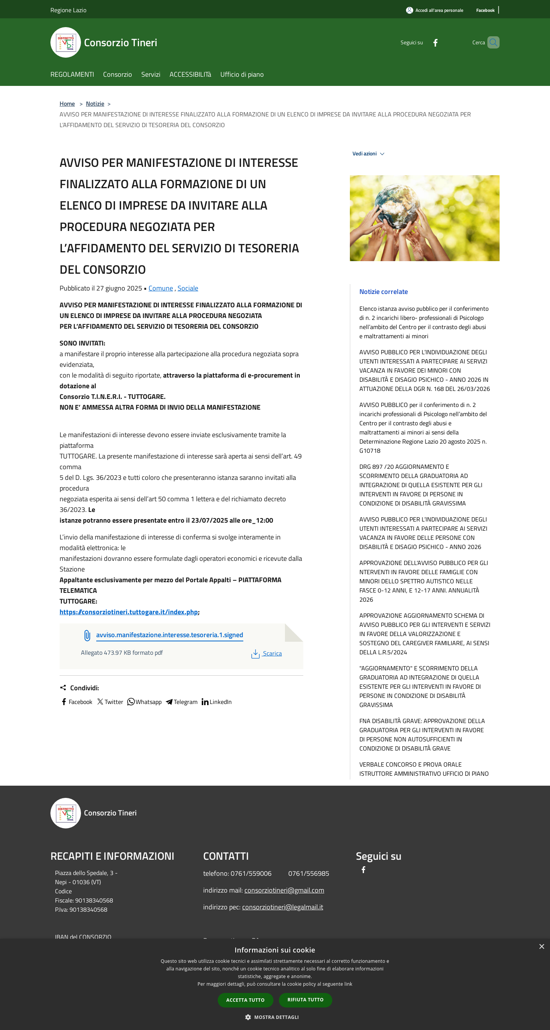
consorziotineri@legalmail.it (282, 907)
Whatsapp (144, 701)
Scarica (265, 653)
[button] (275, 1017)
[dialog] (275, 984)
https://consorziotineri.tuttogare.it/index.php (129, 612)
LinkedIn (216, 701)
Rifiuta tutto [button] (306, 999)
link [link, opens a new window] (349, 984)
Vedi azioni (370, 153)
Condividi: (79, 688)
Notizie (95, 103)
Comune (161, 288)
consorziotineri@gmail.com (284, 890)
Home (67, 103)
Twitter (109, 701)
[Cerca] (490, 42)
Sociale (188, 288)
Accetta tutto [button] (245, 1000)
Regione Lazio (68, 10)
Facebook (76, 701)
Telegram (181, 701)
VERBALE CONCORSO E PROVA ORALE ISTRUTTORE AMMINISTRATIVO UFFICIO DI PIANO (424, 769)
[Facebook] (485, 10)
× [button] (541, 947)
